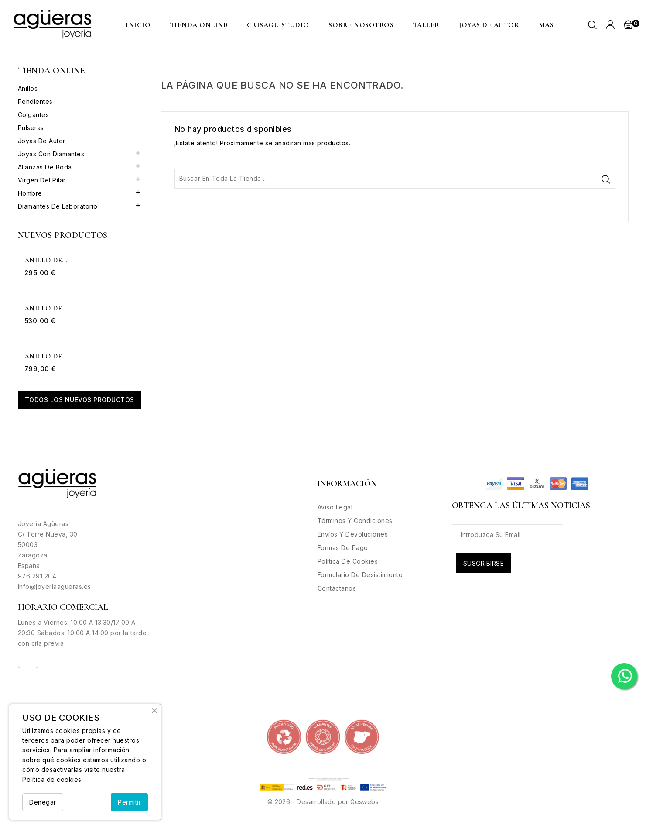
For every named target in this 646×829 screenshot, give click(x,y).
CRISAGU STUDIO (278, 25)
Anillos (28, 88)
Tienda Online (199, 25)
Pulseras (31, 127)
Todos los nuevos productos (79, 399)
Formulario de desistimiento (360, 574)
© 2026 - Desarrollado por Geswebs (323, 801)
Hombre (30, 193)
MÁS (546, 25)
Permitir (129, 802)
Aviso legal (335, 507)
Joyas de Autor (489, 25)
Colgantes (33, 114)
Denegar (42, 802)
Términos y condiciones (355, 520)
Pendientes (35, 101)
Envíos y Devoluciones (353, 534)
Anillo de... (46, 261)
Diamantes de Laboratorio (58, 206)
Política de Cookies (348, 561)
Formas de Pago (343, 547)
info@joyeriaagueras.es (54, 586)
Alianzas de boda (45, 167)
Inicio (138, 25)
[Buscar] (394, 179)
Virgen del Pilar (42, 180)
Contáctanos (337, 588)
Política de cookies (52, 779)
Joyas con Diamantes (51, 154)
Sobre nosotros (360, 25)
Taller (426, 25)
